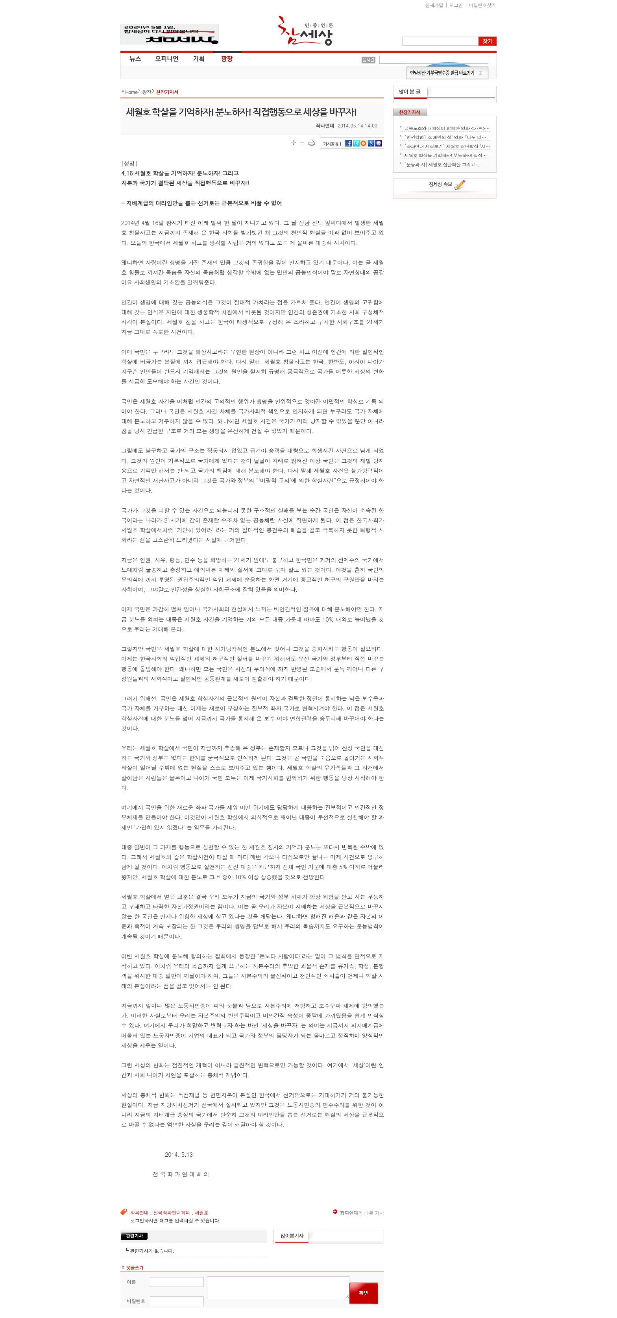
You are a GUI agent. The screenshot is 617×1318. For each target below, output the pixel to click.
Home (131, 92)
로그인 (456, 5)
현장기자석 (167, 92)
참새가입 (434, 5)
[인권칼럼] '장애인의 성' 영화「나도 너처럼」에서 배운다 (447, 136)
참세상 (305, 31)
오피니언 (167, 58)
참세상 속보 (447, 186)
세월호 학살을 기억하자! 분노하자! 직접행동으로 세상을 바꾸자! (447, 154)
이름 (131, 1281)
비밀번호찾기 (482, 5)
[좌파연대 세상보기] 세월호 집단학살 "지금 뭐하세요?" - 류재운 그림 (447, 145)
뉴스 (134, 58)
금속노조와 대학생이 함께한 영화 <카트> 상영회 (447, 127)
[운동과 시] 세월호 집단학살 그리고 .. (441, 163)
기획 (199, 58)
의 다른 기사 (358, 1212)
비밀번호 (136, 1301)
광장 (221, 58)
